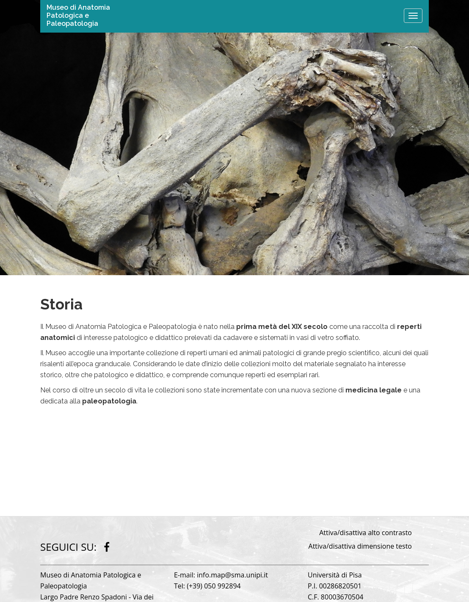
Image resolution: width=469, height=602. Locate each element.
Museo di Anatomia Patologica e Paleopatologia (78, 15)
